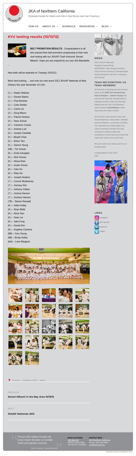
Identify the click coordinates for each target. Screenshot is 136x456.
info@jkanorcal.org (97, 445)
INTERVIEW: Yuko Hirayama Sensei (109, 68)
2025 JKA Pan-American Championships (111, 71)
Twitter (99, 231)
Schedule (68, 26)
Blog (105, 26)
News (42, 380)
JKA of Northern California (51, 11)
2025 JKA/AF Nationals (104, 62)
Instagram (101, 218)
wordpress (116, 452)
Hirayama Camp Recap (104, 65)
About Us (48, 26)
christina (16, 380)
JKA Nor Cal (73, 440)
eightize (131, 452)
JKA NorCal (101, 222)
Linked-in (100, 227)
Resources (86, 26)
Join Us (33, 26)
